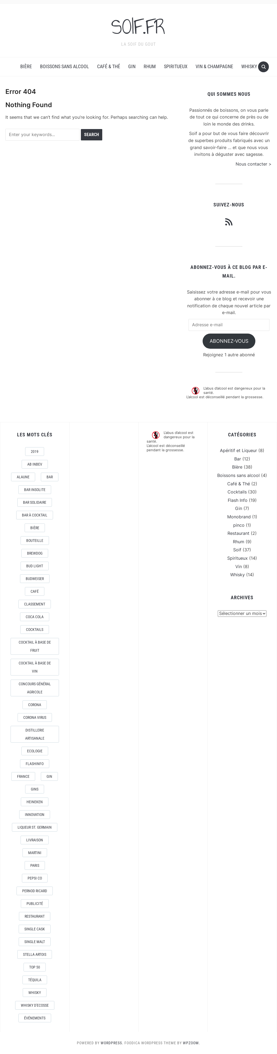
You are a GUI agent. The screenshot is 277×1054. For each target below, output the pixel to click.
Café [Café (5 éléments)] (35, 591)
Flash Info (238, 500)
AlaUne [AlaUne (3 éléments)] (23, 477)
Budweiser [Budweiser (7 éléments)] (35, 578)
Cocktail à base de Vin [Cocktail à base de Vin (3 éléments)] (35, 667)
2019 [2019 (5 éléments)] (34, 451)
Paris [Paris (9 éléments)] (34, 865)
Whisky (249, 66)
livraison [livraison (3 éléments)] (34, 840)
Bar (237, 458)
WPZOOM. (191, 1042)
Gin (132, 66)
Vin (238, 566)
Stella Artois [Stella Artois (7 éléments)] (34, 954)
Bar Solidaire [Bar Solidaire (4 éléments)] (34, 502)
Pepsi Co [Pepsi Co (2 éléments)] (35, 878)
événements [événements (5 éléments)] (34, 1018)
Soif (237, 549)
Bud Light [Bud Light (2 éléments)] (34, 566)
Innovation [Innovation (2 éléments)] (34, 814)
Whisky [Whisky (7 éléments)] (34, 992)
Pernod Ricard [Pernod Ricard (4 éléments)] (34, 890)
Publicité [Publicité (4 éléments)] (35, 903)
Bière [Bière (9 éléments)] (34, 527)
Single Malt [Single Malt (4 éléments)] (34, 941)
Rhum (150, 66)
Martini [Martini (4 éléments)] (34, 852)
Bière (26, 66)
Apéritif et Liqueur (238, 450)
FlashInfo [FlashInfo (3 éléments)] (35, 763)
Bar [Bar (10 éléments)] (50, 477)
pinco (239, 525)
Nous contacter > (254, 163)
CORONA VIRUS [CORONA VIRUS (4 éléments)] (34, 717)
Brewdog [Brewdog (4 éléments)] (34, 553)
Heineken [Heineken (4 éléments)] (35, 801)
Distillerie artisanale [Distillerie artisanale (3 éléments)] (34, 734)
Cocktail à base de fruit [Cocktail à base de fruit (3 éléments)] (35, 646)
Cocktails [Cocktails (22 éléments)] (34, 629)
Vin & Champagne (214, 66)
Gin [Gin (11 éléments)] (49, 776)
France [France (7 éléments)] (23, 776)
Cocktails (237, 491)
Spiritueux (175, 66)
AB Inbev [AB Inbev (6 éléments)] (34, 464)
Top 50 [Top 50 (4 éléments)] (34, 967)
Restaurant (238, 533)
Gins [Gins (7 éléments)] (34, 789)
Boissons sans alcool (64, 66)
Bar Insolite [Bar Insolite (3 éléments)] (34, 489)
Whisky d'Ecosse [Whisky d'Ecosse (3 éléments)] (35, 1005)
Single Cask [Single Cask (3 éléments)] (34, 929)
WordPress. (112, 1042)
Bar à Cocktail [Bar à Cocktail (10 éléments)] (34, 515)
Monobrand (239, 516)
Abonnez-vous (229, 341)
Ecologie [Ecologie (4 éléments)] (34, 751)
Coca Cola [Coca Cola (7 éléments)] (35, 616)
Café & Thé (108, 66)
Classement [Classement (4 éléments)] (34, 604)
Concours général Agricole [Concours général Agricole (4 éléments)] (35, 687)
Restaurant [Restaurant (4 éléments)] (35, 916)
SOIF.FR (138, 26)
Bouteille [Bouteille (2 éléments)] (34, 540)
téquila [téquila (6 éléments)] (34, 979)
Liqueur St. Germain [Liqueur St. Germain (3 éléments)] (35, 827)
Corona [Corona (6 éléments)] (34, 704)
